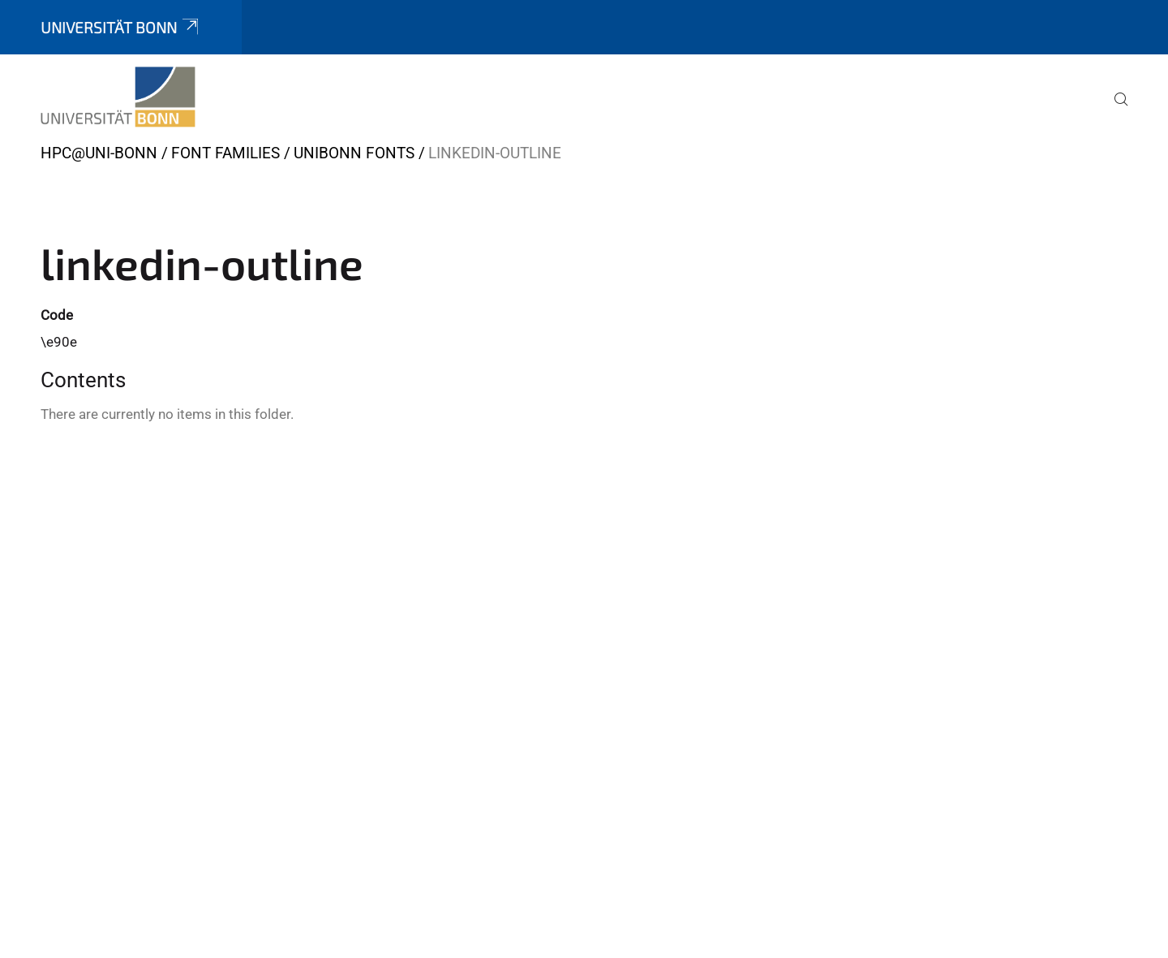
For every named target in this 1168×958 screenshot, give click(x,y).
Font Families (225, 153)
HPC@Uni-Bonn (99, 153)
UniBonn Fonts (354, 153)
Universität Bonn (121, 27)
